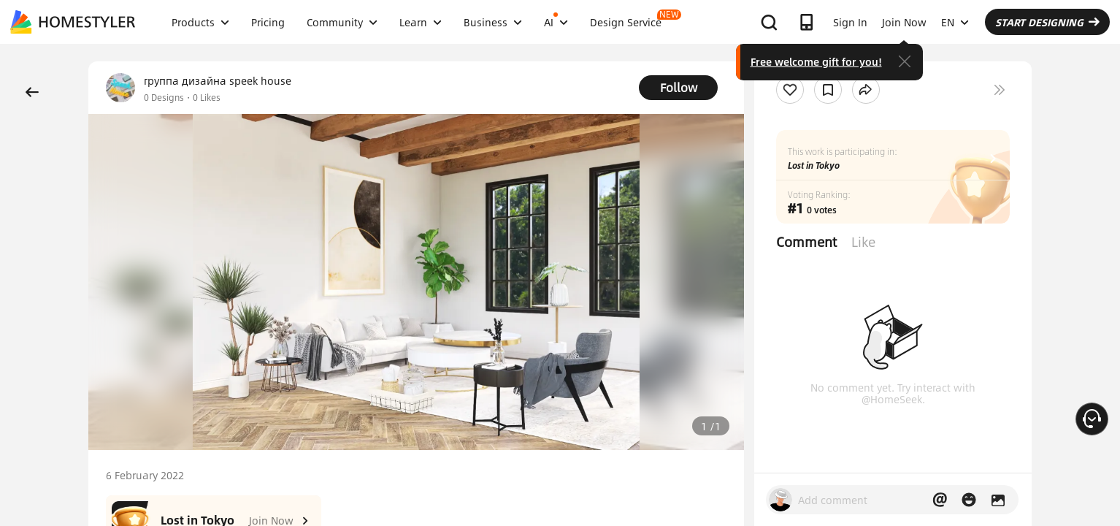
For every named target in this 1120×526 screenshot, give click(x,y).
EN (955, 22)
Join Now (904, 22)
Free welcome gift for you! (816, 61)
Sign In (850, 22)
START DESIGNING (1047, 22)
